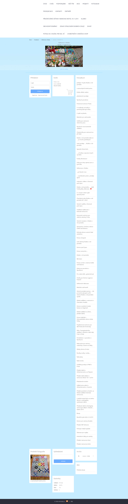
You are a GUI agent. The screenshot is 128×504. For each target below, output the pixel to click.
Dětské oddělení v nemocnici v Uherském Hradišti (85, 301)
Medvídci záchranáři (82, 287)
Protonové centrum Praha (84, 104)
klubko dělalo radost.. (83, 92)
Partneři (68, 11)
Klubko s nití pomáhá (83, 255)
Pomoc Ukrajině (81, 238)
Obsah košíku (57, 85)
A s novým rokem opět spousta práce (83, 193)
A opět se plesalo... (82, 113)
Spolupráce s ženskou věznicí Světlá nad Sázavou (85, 227)
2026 (88, 456)
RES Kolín (79, 259)
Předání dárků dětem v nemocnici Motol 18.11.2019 (60, 19)
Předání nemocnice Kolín (84, 444)
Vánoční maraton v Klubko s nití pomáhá (84, 222)
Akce (78, 4)
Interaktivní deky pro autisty (84, 436)
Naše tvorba (80, 361)
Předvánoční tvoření (82, 381)
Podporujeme (61, 4)
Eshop (89, 26)
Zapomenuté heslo (42, 95)
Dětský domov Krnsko (83, 349)
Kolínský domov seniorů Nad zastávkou (85, 233)
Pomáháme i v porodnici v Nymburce (84, 338)
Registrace (34, 95)
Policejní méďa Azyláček (83, 428)
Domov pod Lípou (82, 247)
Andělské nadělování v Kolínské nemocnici (83, 210)
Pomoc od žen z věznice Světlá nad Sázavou (85, 263)
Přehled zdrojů (81, 470)
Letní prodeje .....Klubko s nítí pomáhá (85, 144)
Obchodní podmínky (50, 26)
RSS (72, 501)
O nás (52, 4)
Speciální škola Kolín (82, 149)
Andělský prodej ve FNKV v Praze (84, 365)
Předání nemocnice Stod (83, 440)
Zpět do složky (64, 69)
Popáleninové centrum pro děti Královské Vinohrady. (84, 325)
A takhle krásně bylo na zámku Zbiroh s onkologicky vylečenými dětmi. (85, 400)
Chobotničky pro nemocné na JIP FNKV (85, 133)
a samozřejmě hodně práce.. (85, 88)
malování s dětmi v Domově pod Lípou (85, 182)
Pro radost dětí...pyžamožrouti (85, 274)
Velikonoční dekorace (83, 283)
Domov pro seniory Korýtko (84, 421)
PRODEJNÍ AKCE (48, 11)
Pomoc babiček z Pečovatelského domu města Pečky (85, 319)
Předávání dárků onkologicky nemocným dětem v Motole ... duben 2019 (85, 407)
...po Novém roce (81, 172)
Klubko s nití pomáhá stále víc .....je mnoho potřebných (85, 138)
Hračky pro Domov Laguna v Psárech (85, 278)
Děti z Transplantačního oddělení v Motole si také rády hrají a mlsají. (85, 332)
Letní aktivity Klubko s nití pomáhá (84, 242)
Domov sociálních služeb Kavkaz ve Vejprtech (84, 307)
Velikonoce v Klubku (45, 39)
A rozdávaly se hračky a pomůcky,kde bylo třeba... (84, 108)
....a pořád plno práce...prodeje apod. (85, 176)
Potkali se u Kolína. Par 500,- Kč (54, 34)
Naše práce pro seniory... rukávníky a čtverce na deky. (85, 344)
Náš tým (71, 4)
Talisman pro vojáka (82, 432)
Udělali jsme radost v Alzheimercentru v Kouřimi (84, 386)
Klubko (83, 19)
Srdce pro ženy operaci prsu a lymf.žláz (85, 163)
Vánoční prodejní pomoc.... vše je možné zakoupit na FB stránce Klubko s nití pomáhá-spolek (85, 293)
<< (79, 456)
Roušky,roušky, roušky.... (84, 353)
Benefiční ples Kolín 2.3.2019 (85, 417)
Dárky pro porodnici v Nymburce (83, 269)
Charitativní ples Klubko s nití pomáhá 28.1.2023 (85, 199)
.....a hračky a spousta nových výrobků (85, 154)
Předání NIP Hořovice (83, 425)
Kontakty (59, 11)
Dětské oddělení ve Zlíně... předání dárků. (84, 312)
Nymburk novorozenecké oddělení (84, 127)
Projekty (86, 4)
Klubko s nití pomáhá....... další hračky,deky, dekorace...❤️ (85, 188)
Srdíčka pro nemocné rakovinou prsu (83, 122)
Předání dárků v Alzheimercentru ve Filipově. (85, 371)
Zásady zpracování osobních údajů (72, 26)
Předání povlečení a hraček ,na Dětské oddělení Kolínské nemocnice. (85, 392)
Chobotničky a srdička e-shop (77, 34)
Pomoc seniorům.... (82, 251)
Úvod (45, 4)
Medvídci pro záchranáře (84, 117)
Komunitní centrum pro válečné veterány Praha (83, 216)
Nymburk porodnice (82, 100)
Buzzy (78, 413)
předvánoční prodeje (82, 96)
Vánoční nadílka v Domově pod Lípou (84, 205)
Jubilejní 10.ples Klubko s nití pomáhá (85, 83)
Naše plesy (80, 357)
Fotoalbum (95, 4)
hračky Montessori (82, 158)
